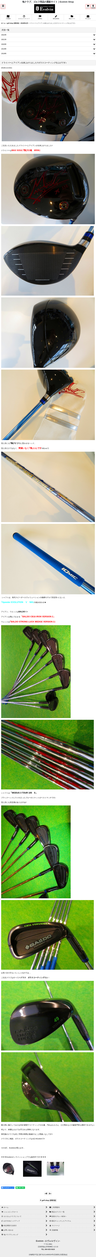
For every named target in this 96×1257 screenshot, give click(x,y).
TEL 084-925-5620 (48, 1249)
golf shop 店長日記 (48, 1200)
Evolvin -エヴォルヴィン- (48, 1241)
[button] (3, 6)
